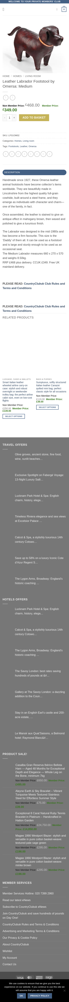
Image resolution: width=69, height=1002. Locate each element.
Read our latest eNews (17, 900)
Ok (21, 996)
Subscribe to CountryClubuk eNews (24, 906)
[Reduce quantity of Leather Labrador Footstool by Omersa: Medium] (5, 117)
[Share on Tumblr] (49, 154)
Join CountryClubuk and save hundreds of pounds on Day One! (33, 915)
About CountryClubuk (16, 944)
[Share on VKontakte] (37, 154)
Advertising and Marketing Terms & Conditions (31, 931)
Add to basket (34, 117)
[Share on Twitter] (18, 154)
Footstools (13, 146)
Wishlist (7, 951)
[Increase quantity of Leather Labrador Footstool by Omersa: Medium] (14, 117)
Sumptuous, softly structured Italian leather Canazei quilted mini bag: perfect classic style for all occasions (51, 387)
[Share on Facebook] (12, 154)
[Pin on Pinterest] (31, 154)
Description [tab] (12, 172)
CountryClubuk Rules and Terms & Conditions (31, 924)
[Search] (57, 9)
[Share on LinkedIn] (43, 154)
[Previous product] (12, 97)
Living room (33, 76)
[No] (64, 991)
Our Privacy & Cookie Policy (20, 937)
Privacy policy (39, 996)
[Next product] (5, 97)
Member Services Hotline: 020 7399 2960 (28, 893)
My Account (10, 957)
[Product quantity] (9, 117)
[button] (5, 9)
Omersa (32, 146)
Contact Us (9, 964)
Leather (23, 146)
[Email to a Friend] (24, 154)
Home (6, 76)
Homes (17, 76)
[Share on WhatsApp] (6, 154)
